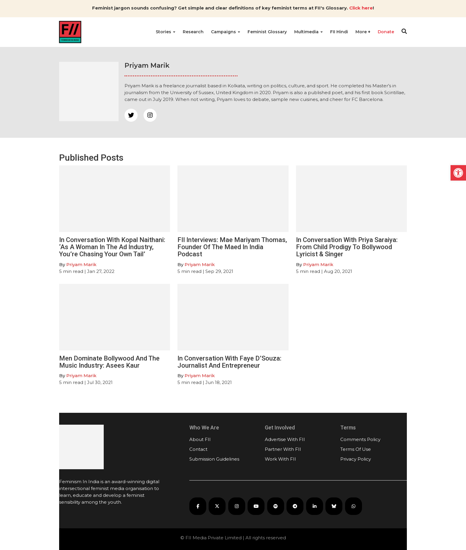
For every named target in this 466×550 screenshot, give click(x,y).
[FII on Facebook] (197, 506)
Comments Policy (360, 439)
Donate (386, 31)
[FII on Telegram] (294, 506)
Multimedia (308, 31)
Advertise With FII (285, 439)
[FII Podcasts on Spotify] (275, 506)
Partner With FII (283, 449)
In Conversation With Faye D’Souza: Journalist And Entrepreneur (229, 362)
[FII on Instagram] (236, 506)
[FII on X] (217, 506)
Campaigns (225, 31)
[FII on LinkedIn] (314, 506)
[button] (458, 173)
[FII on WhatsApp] (353, 506)
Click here (361, 8)
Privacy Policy (355, 459)
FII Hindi (339, 31)
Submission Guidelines (214, 459)
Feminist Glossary (267, 31)
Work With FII (280, 459)
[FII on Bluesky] (333, 506)
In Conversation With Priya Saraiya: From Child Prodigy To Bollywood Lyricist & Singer (347, 247)
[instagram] (150, 115)
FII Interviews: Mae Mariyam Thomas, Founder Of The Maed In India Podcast (232, 247)
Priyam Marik (81, 264)
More (361, 31)
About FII (200, 439)
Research (193, 31)
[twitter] (131, 115)
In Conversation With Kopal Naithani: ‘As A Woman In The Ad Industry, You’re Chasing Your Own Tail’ (112, 247)
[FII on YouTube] (256, 506)
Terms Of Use (355, 449)
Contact (198, 449)
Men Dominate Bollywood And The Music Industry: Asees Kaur (109, 362)
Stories (165, 31)
